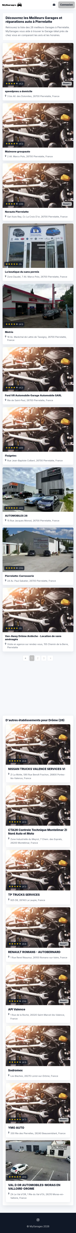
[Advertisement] (38, 691)
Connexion (66, 4)
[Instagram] (38, 1220)
